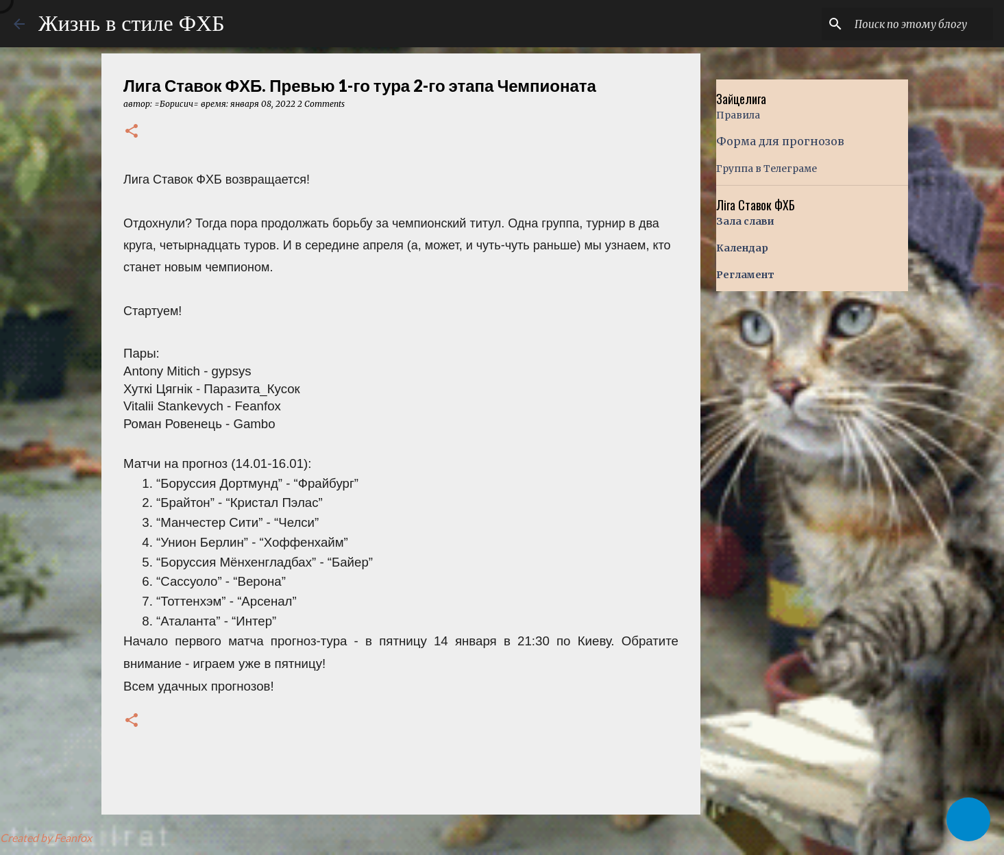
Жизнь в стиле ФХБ (131, 23)
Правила (738, 115)
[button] (131, 132)
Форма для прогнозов (780, 141)
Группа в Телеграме (766, 168)
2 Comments (321, 104)
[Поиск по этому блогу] (921, 24)
